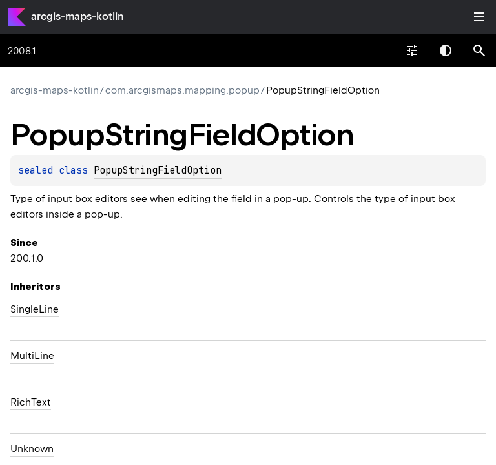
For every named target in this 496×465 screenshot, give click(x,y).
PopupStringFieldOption (158, 170)
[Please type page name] (479, 50)
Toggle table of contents (479, 17)
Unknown (32, 449)
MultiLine (32, 356)
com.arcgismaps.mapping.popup (182, 90)
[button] (479, 50)
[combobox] (412, 50)
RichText (30, 402)
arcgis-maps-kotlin (77, 16)
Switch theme (445, 50)
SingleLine (34, 309)
